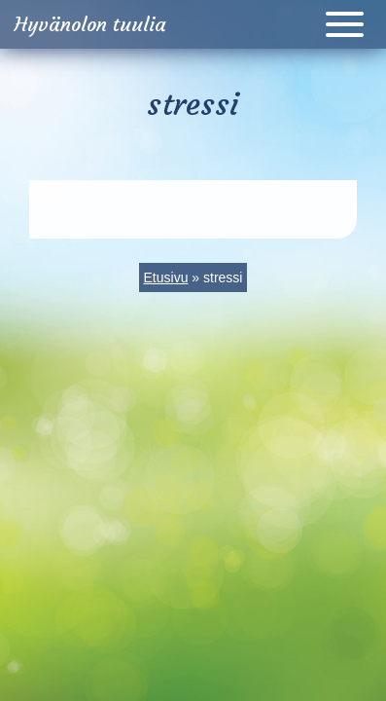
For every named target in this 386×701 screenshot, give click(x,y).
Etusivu (166, 277)
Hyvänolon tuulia (90, 24)
